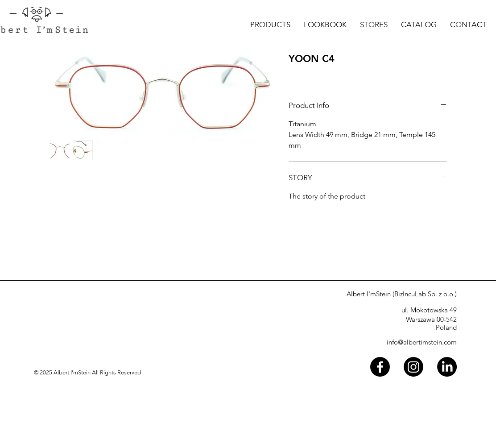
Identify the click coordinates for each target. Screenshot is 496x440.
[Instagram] (413, 367)
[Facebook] (380, 367)
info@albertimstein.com (422, 342)
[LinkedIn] (447, 367)
